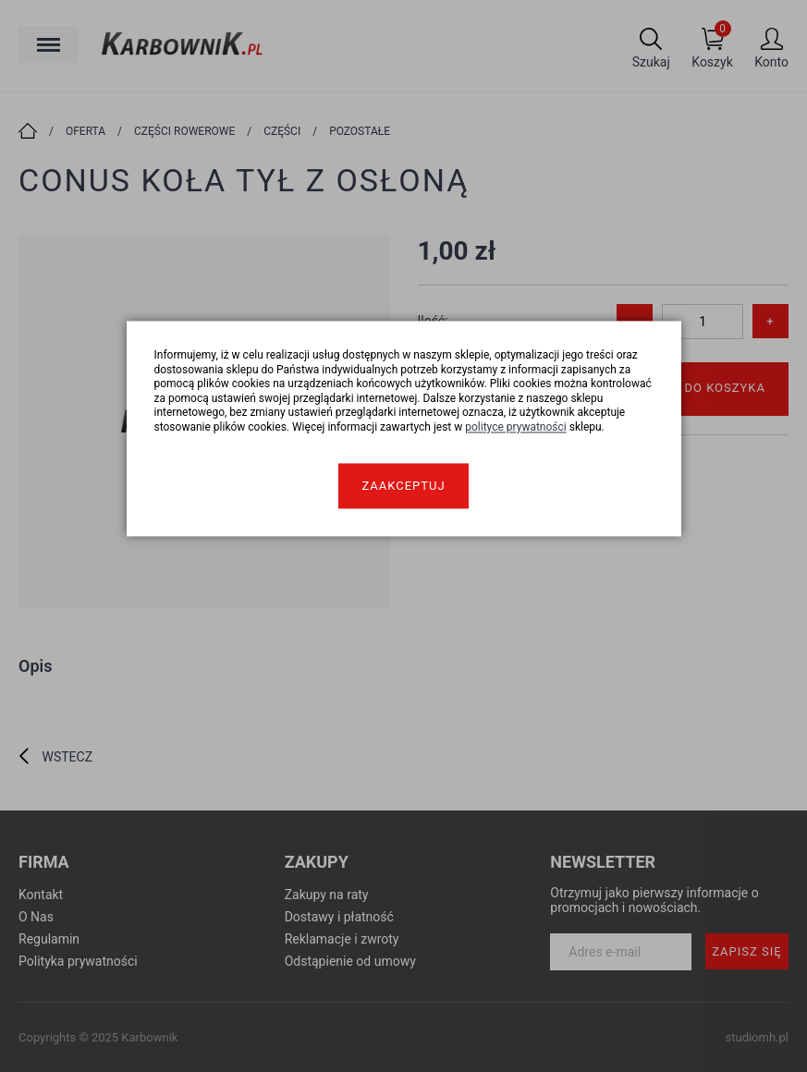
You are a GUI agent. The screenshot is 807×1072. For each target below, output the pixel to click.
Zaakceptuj (403, 486)
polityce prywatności (516, 426)
